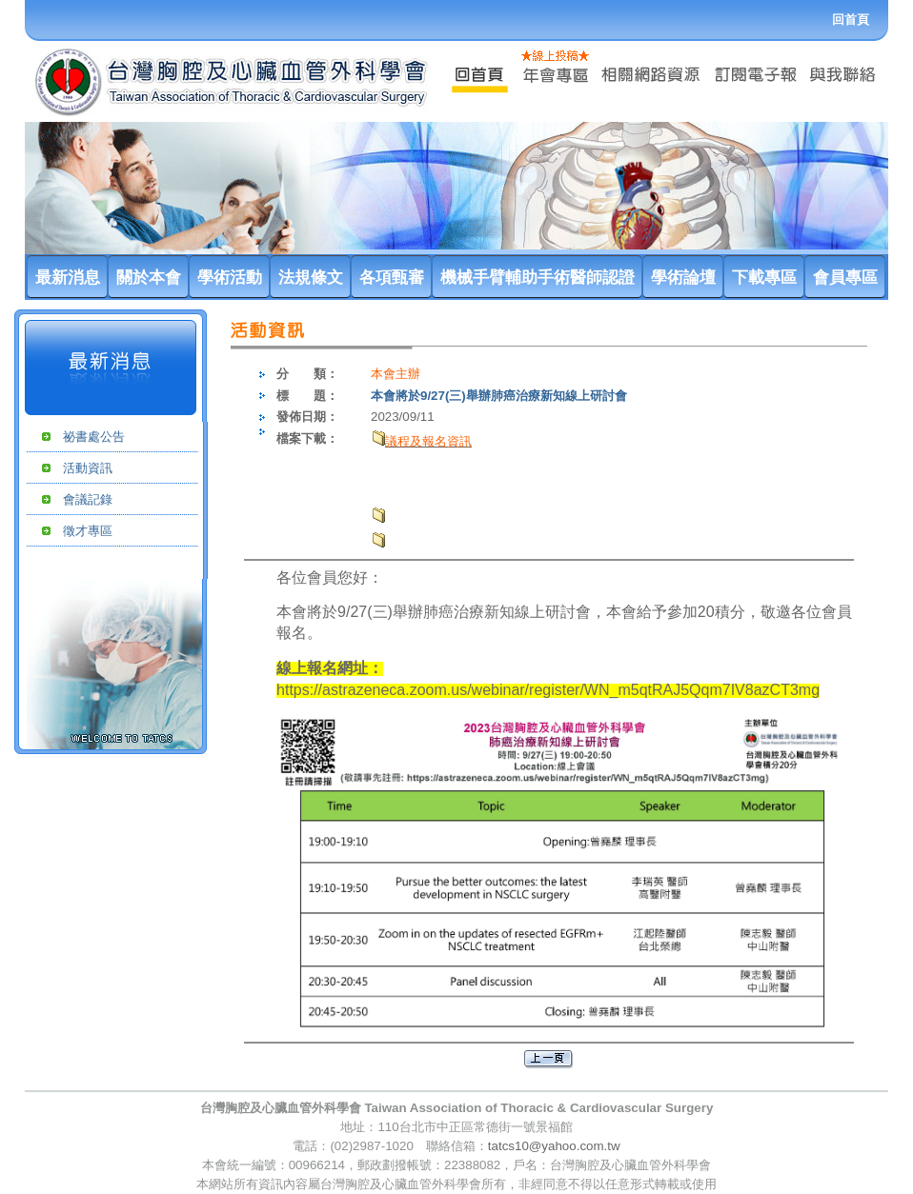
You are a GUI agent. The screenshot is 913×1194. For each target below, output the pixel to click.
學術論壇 (683, 278)
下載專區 (764, 278)
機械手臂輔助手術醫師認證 (537, 278)
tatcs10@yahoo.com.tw (554, 1146)
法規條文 (310, 278)
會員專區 (845, 278)
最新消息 (67, 278)
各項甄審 (391, 278)
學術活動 (229, 278)
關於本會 (148, 278)
